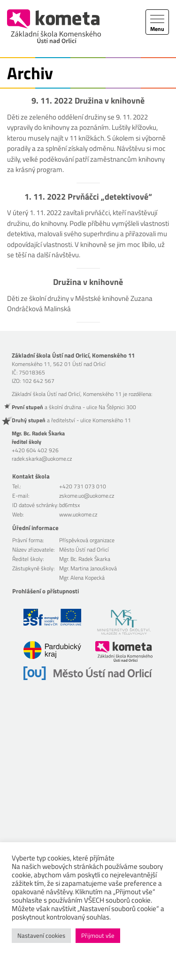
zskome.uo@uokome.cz (86, 495)
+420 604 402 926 (35, 450)
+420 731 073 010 (82, 486)
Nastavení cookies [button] (41, 935)
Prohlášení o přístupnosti (45, 591)
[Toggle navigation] (157, 22)
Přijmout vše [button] (98, 935)
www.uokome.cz (78, 514)
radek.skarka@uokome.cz (42, 458)
